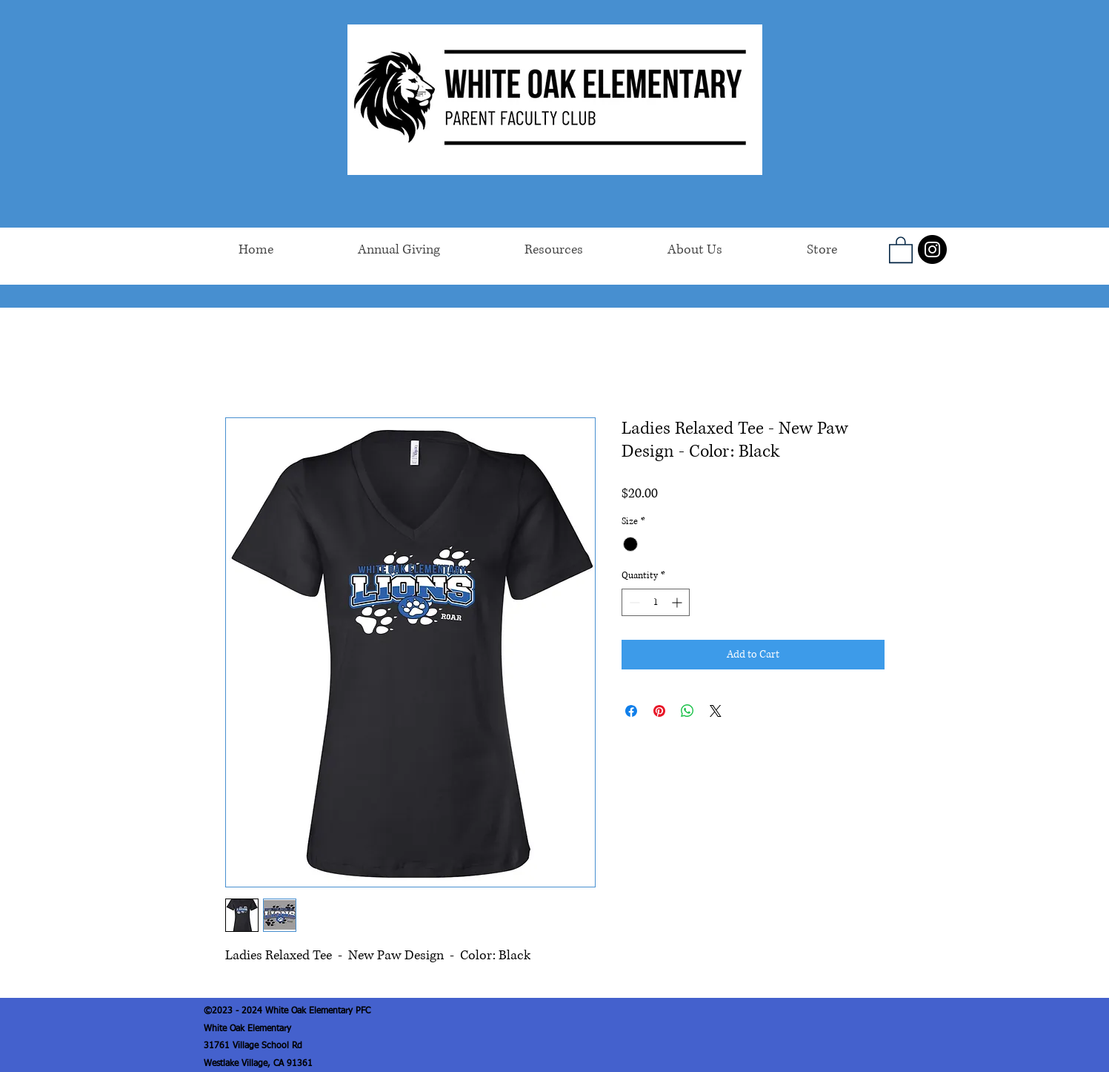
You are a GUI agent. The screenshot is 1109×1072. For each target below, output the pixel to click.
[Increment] (678, 602)
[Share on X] (716, 711)
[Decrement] (633, 602)
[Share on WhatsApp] (687, 711)
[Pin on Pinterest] (659, 711)
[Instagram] (932, 249)
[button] (901, 249)
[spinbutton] (655, 602)
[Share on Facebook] (631, 711)
